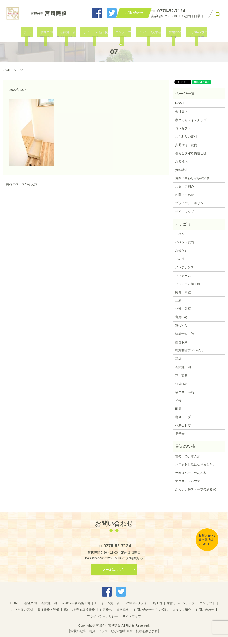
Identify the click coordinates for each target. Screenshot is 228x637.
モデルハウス (192, 34)
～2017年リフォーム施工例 (143, 603)
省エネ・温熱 (184, 392)
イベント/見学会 (147, 34)
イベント (181, 234)
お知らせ (181, 250)
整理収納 (181, 342)
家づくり (181, 325)
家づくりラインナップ (190, 120)
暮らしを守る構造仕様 (190, 153)
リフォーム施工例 (95, 34)
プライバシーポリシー (190, 203)
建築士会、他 (184, 334)
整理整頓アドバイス (189, 350)
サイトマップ (184, 211)
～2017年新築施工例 (75, 603)
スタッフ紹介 (184, 186)
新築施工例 (68, 34)
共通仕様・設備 (186, 145)
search (217, 14)
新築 (178, 358)
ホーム (31, 34)
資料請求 (181, 170)
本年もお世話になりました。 (195, 464)
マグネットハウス (187, 481)
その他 (180, 259)
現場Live (181, 384)
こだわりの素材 (186, 136)
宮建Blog (170, 34)
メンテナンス (184, 267)
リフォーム (183, 275)
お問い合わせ (184, 195)
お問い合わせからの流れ (192, 178)
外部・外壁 (183, 309)
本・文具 (181, 375)
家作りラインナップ (181, 603)
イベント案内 (184, 242)
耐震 (178, 409)
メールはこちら (113, 569)
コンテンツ (121, 34)
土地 (178, 300)
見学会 (180, 434)
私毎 (178, 400)
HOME (7, 70)
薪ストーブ (183, 417)
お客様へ (181, 161)
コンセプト (183, 128)
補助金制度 (183, 425)
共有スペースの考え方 (21, 184)
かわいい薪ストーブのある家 (195, 489)
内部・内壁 (183, 292)
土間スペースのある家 (190, 473)
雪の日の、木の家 (187, 456)
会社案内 (47, 34)
